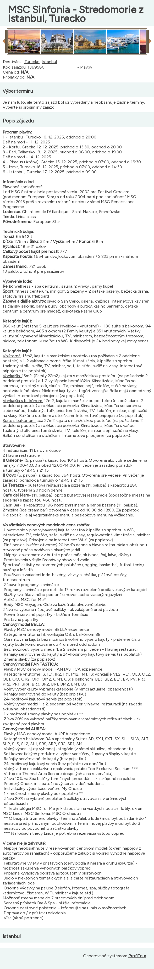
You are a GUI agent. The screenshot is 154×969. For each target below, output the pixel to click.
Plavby (86, 67)
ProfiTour (137, 955)
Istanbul (49, 61)
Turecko (32, 61)
